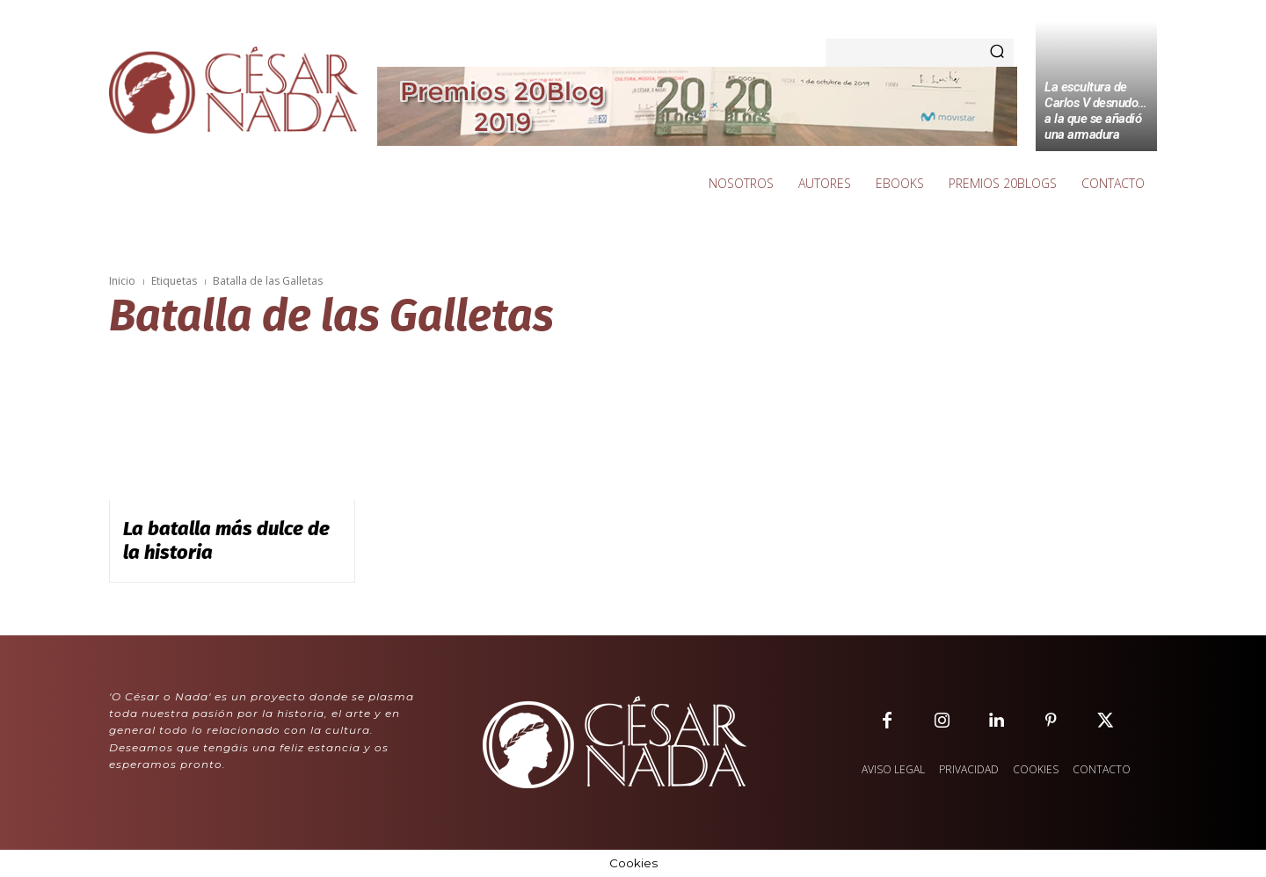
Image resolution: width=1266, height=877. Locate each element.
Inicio (122, 280)
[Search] (997, 53)
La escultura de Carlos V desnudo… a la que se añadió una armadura (1095, 110)
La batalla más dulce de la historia (226, 540)
